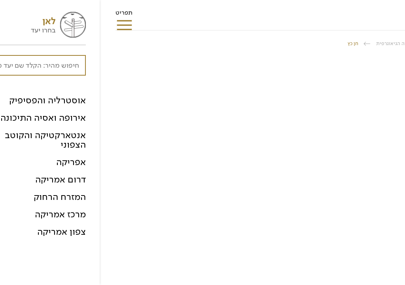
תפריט (24, 15)
